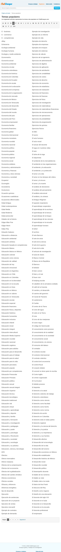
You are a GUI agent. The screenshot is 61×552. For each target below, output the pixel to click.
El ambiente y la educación (41, 167)
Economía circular (8, 67)
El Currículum (37, 381)
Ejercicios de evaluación (40, 90)
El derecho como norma (40, 410)
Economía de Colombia (10, 77)
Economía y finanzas (9, 170)
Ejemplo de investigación (41, 31)
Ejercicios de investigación (41, 103)
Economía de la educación (11, 86)
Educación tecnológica (9, 397)
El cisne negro (37, 323)
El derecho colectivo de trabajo (43, 394)
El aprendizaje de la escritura (42, 209)
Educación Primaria (8, 378)
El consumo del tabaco (40, 345)
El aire (34, 151)
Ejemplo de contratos (9, 510)
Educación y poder (8, 429)
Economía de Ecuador (9, 80)
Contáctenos (57, 4)
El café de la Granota (39, 287)
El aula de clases (38, 255)
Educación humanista (9, 316)
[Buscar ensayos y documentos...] (27, 8)
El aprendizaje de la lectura (41, 213)
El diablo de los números (40, 475)
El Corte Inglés (37, 374)
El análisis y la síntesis (40, 196)
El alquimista (36, 158)
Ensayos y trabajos (33, 4)
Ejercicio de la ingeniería (40, 57)
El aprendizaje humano (40, 225)
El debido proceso (38, 384)
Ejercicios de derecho (39, 80)
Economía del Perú (8, 119)
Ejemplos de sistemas (40, 51)
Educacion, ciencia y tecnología (13, 449)
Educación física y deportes (11, 310)
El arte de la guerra (39, 245)
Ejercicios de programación (41, 122)
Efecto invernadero (8, 458)
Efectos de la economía (10, 468)
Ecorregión (5, 183)
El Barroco (35, 264)
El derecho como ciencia (40, 400)
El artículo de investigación (41, 251)
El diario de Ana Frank (40, 484)
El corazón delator (38, 368)
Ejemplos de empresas (40, 44)
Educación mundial (8, 339)
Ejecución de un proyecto (10, 500)
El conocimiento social (40, 339)
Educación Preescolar (9, 374)
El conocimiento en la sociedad (43, 335)
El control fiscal (37, 365)
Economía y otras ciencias (11, 174)
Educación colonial (8, 255)
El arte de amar (37, 238)
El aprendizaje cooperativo (41, 206)
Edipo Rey (5, 229)
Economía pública (8, 154)
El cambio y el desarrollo (40, 290)
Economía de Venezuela (10, 103)
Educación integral (8, 329)
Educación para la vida (10, 361)
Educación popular (8, 368)
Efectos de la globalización (11, 471)
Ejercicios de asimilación (40, 70)
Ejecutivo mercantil (8, 507)
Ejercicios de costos (39, 77)
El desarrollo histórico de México (43, 458)
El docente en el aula (39, 500)
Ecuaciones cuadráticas (10, 196)
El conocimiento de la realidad (42, 332)
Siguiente (22, 519)
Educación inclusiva (9, 319)
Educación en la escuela (10, 284)
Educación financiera (9, 306)
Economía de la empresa (10, 90)
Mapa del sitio (39, 551)
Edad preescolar (7, 216)
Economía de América (9, 73)
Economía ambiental (9, 64)
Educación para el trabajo (11, 355)
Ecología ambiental (8, 48)
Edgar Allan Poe (7, 222)
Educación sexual (8, 384)
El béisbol (35, 268)
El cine (34, 316)
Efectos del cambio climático (12, 475)
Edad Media (6, 209)
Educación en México (9, 290)
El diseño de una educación (42, 494)
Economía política (8, 148)
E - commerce (6, 35)
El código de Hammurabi (40, 326)
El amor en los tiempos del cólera (44, 177)
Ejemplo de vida (37, 38)
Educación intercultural (10, 332)
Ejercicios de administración (42, 60)
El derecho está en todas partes (43, 420)
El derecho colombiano (40, 397)
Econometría (6, 57)
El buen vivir (36, 277)
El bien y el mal (37, 274)
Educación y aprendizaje (10, 410)
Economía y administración (11, 167)
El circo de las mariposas (41, 319)
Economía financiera (9, 128)
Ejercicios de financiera (40, 93)
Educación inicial (7, 326)
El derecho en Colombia (40, 416)
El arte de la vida (38, 248)
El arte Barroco (37, 235)
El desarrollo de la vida (40, 445)
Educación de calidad (9, 261)
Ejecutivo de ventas (8, 504)
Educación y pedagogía (10, 426)
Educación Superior (8, 390)
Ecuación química (8, 193)
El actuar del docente (39, 145)
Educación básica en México (12, 251)
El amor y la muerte (39, 183)
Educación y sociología (10, 442)
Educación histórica (8, 313)
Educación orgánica (9, 345)
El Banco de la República (41, 261)
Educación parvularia (9, 365)
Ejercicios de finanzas (39, 96)
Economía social (7, 161)
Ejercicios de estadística (40, 86)
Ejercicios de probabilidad (41, 119)
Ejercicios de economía (40, 83)
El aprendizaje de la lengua (41, 216)
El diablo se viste (38, 478)
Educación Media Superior (11, 335)
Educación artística (8, 242)
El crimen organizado (39, 378)
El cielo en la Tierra (39, 313)
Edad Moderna (7, 213)
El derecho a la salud (39, 390)
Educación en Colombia (10, 277)
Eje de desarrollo (8, 491)
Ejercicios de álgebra (39, 64)
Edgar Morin (6, 225)
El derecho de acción (39, 413)
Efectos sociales (7, 481)
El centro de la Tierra (39, 306)
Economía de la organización (12, 93)
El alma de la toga (38, 154)
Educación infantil (8, 323)
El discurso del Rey (39, 488)
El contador (36, 348)
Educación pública (8, 381)
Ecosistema (6, 187)
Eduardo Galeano (8, 232)
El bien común (37, 271)
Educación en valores (9, 293)
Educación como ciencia (10, 258)
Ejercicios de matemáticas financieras (45, 109)
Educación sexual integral (11, 387)
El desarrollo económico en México (44, 452)
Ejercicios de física (38, 99)
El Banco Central (38, 258)
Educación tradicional (9, 400)
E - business (6, 31)
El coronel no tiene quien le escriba (44, 371)
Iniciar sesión (49, 4)
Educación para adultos (10, 348)
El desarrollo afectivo (39, 439)
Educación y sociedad (9, 439)
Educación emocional (9, 268)
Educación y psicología (10, 433)
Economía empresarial (9, 122)
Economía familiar (8, 125)
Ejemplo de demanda (9, 513)
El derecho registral (39, 423)
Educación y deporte (9, 413)
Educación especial (8, 303)
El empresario (37, 513)
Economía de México (9, 99)
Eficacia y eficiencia (8, 484)
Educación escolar (8, 300)
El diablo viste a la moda (40, 481)
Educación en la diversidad (11, 280)
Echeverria (5, 44)
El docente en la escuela (40, 507)
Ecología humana (8, 51)
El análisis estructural (39, 193)
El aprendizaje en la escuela (42, 222)
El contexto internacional (40, 355)
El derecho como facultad (41, 403)
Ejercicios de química (39, 125)
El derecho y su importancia (42, 433)
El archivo (35, 232)
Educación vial (7, 403)
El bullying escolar (38, 280)
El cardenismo (37, 300)
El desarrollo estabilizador (41, 455)
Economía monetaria (9, 138)
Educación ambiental (9, 238)
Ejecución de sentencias (10, 497)
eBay (3, 41)
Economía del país (8, 115)
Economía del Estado (9, 109)
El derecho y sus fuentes (40, 436)
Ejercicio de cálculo (39, 54)
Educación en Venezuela (10, 297)
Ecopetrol (5, 180)
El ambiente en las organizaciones (44, 164)
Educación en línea (8, 287)
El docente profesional (40, 510)
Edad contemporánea (9, 206)
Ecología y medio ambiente (11, 54)
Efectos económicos (9, 478)
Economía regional (8, 158)
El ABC (34, 132)
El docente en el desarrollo (41, 504)
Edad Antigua (6, 203)
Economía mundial (8, 141)
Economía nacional (8, 145)
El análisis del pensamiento (41, 190)
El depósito (36, 387)
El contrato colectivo (39, 358)
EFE (3, 452)
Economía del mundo (9, 112)
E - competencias (8, 38)
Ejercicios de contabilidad (41, 73)
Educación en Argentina (10, 271)
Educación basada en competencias (14, 245)
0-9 (14, 26)
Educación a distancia (9, 235)
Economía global (7, 132)
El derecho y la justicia (40, 429)
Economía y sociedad (9, 177)
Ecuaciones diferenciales (10, 200)
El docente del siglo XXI (40, 497)
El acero (35, 135)
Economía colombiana (9, 70)
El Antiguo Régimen (39, 200)
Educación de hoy (8, 264)
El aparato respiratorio (40, 203)
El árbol (34, 229)
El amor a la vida (38, 174)
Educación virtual (8, 407)
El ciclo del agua (38, 310)
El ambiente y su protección (42, 170)
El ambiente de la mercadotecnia (43, 161)
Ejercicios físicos (38, 128)
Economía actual (7, 60)
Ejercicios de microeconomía (42, 112)
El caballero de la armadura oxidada (45, 284)
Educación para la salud (10, 358)
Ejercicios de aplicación (40, 67)
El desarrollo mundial (39, 465)
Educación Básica (8, 248)
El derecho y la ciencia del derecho (44, 426)
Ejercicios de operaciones (41, 115)
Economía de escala (9, 83)
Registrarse (41, 4)
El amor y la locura (38, 180)
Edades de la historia (9, 219)
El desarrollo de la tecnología (42, 442)
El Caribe (35, 303)
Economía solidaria (8, 164)
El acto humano (37, 138)
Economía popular (8, 151)
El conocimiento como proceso (43, 329)
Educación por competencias (12, 371)
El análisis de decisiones (40, 187)
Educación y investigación (11, 423)
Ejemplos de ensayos (39, 48)
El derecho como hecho (40, 407)
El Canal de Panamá (39, 297)
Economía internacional (10, 135)
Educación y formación (10, 420)
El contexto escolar (39, 352)
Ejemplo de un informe (40, 35)
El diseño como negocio (40, 491)
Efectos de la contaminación (11, 465)
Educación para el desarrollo (12, 352)
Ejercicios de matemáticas (41, 106)
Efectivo (4, 455)
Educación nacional (8, 342)
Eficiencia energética (9, 488)
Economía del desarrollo (10, 106)
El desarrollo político (39, 468)
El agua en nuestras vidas (41, 148)
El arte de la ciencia (39, 242)
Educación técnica (8, 394)
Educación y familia (8, 416)
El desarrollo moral (38, 462)
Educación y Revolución (10, 436)
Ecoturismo (6, 190)
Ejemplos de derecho (39, 41)
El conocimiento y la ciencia (42, 342)
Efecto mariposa (7, 462)
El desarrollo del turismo (40, 449)
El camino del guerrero (40, 293)
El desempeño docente (40, 471)
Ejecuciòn (5, 494)
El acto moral (36, 141)
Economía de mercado (10, 96)
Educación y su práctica (10, 445)
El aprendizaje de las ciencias (42, 219)
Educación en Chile (8, 274)
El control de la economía (41, 361)
